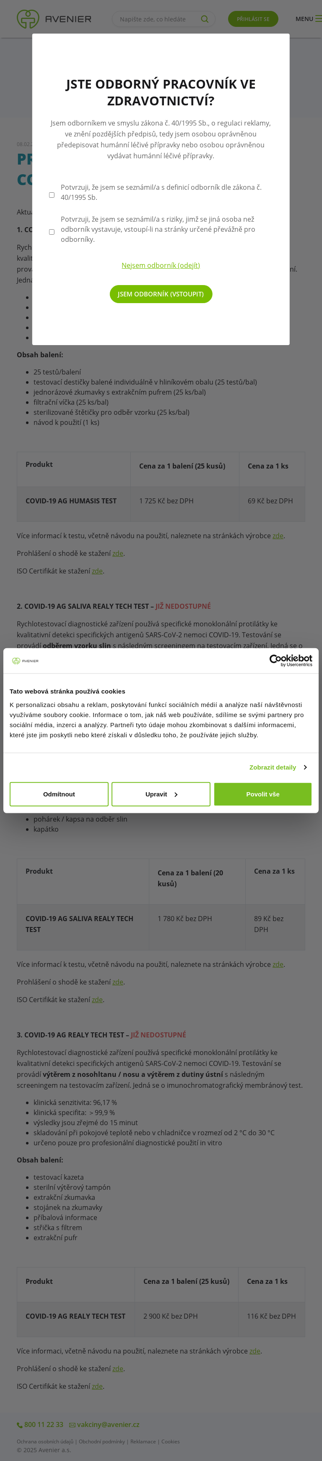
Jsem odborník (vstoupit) (161, 294)
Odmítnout (59, 793)
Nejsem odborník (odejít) (161, 265)
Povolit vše (263, 793)
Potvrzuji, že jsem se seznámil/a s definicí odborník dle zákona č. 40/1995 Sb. (161, 192)
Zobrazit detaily (272, 767)
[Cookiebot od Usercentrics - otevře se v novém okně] (275, 661)
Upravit (161, 793)
